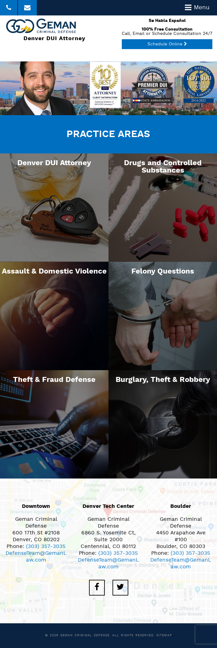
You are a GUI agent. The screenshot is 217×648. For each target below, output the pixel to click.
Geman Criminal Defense (84, 635)
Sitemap (164, 635)
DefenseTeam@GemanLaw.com (36, 557)
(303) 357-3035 (46, 546)
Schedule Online (167, 44)
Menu (197, 8)
